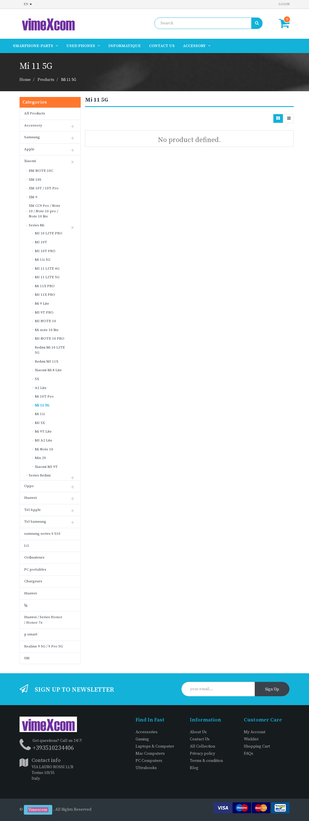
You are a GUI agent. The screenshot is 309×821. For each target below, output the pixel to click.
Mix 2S (40, 458)
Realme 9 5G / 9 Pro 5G (43, 646)
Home (25, 79)
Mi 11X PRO (45, 286)
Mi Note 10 (44, 449)
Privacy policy (202, 753)
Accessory (33, 125)
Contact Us (200, 739)
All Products (34, 113)
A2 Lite (41, 388)
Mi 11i (40, 414)
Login (284, 4)
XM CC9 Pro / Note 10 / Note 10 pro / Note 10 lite (44, 211)
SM (27, 658)
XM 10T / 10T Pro (44, 188)
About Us (198, 732)
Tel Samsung (35, 521)
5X (37, 379)
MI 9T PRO (44, 312)
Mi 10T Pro (44, 396)
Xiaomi (30, 161)
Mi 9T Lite (43, 431)
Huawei (30, 497)
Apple (29, 149)
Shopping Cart (257, 746)
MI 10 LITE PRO (48, 233)
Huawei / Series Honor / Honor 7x (43, 620)
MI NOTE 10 (45, 321)
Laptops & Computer (155, 746)
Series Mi (36, 225)
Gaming (142, 739)
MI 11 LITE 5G (47, 277)
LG (26, 545)
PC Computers (149, 760)
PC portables (35, 569)
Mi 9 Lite (42, 303)
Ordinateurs (34, 557)
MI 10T (41, 242)
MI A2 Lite (43, 440)
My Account (254, 732)
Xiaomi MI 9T (46, 466)
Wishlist (251, 739)
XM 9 (33, 197)
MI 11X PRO (45, 294)
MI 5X (40, 423)
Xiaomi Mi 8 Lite (48, 370)
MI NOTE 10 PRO (49, 338)
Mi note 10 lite (47, 330)
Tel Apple (32, 509)
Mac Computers (150, 753)
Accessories (147, 732)
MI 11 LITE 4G (47, 268)
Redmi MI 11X (46, 361)
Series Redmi (40, 475)
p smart (30, 634)
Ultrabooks (146, 768)
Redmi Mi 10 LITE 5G (50, 350)
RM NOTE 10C (41, 170)
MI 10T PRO (45, 251)
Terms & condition (206, 760)
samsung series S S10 (42, 533)
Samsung (32, 137)
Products (46, 79)
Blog (194, 768)
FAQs (248, 753)
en (28, 4)
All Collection (202, 746)
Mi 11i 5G (42, 259)
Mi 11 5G (68, 79)
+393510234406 (53, 748)
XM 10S (35, 179)
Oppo (29, 486)
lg (26, 605)
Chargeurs (33, 581)
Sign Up (272, 689)
